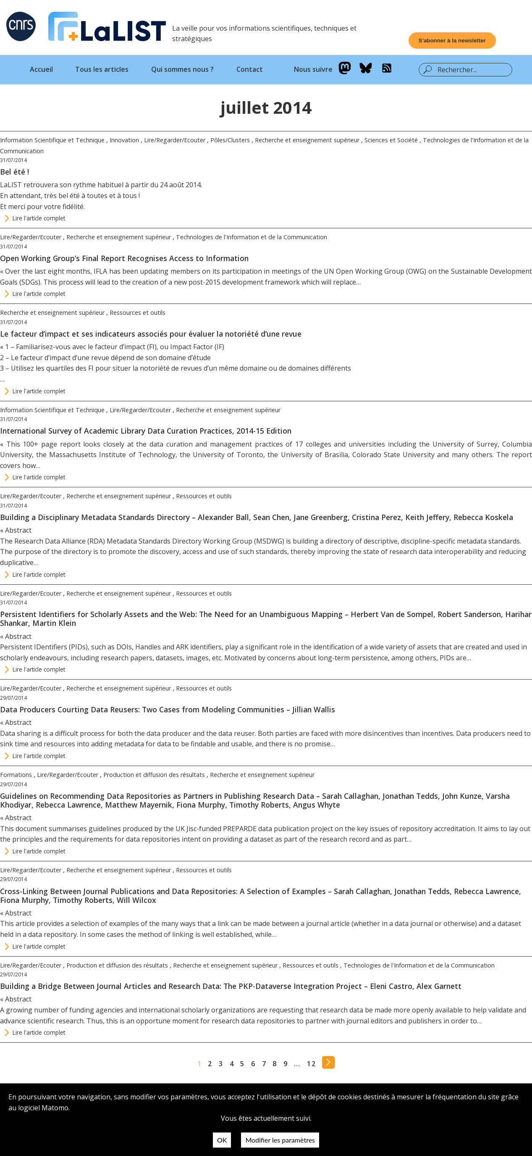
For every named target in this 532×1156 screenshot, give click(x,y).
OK (222, 1140)
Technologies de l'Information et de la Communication (251, 237)
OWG (416, 271)
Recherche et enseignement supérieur (307, 140)
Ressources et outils (137, 312)
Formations (16, 775)
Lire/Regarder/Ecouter (174, 140)
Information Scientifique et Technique (52, 140)
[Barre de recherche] (472, 69)
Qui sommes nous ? (182, 69)
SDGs (29, 282)
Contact (249, 69)
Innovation (124, 140)
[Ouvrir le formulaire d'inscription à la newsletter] (452, 40)
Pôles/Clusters (230, 140)
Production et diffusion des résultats (154, 775)
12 (311, 1063)
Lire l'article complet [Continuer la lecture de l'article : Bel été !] (39, 218)
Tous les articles (101, 69)
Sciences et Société (391, 140)
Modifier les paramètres (280, 1140)
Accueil (41, 69)
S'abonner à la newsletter (452, 40)
